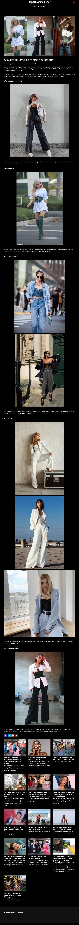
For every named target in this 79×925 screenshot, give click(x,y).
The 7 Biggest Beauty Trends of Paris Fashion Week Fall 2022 (39, 793)
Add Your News (41, 7)
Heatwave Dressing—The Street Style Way (37, 857)
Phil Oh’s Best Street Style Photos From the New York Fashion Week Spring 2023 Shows (13, 760)
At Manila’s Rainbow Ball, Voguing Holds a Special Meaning (13, 895)
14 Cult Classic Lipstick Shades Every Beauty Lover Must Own (14, 857)
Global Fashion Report (39, 2)
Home (35, 7)
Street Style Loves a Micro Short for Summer (37, 828)
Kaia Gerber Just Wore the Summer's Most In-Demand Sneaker (13, 829)
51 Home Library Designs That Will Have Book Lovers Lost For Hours (14, 794)
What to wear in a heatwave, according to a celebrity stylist (63, 758)
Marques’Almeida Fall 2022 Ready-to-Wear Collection (62, 828)
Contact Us (72, 918)
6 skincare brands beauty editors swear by (37, 758)
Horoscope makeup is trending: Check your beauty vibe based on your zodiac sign (63, 794)
